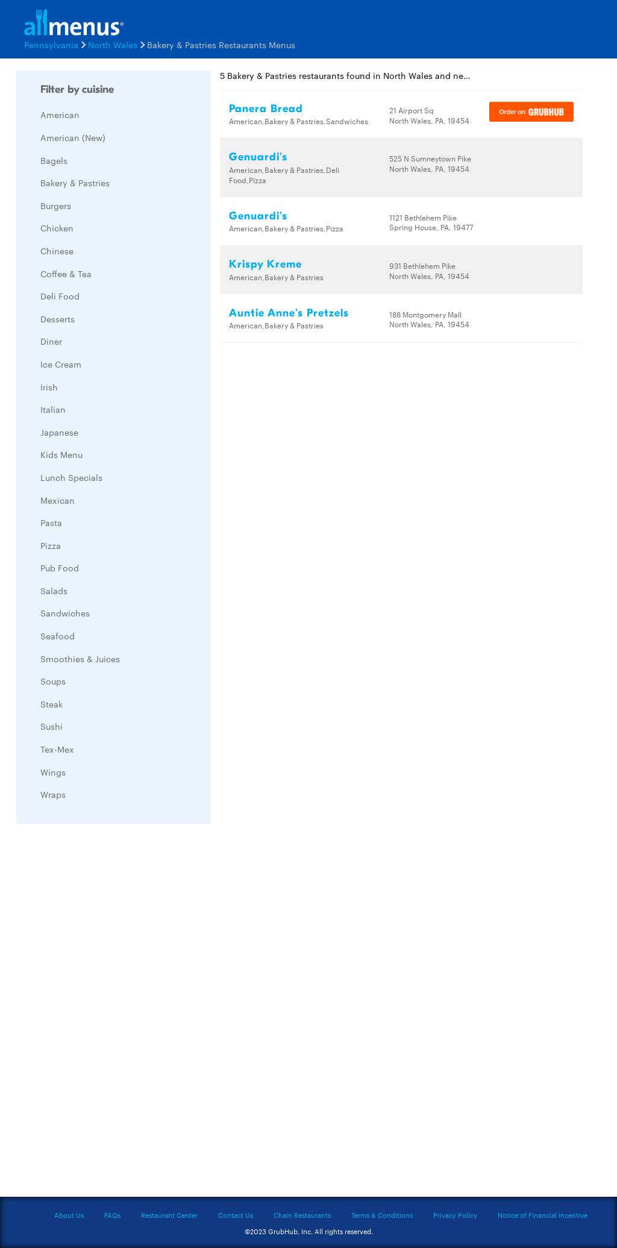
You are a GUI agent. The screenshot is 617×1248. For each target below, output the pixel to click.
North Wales (112, 44)
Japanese (59, 432)
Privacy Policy (455, 1215)
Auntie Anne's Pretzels (289, 313)
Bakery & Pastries (75, 183)
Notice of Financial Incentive (542, 1215)
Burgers (55, 205)
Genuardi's (258, 157)
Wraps (53, 794)
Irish (49, 387)
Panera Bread (266, 108)
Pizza (50, 545)
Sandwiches (65, 613)
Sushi (51, 726)
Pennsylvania (51, 44)
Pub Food (59, 568)
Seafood (57, 636)
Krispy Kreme (265, 264)
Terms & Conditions (382, 1215)
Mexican (57, 500)
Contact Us (235, 1215)
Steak (51, 704)
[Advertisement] (106, 1013)
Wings (53, 772)
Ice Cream (60, 364)
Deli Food (60, 296)
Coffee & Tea (66, 274)
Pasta (51, 522)
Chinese (57, 251)
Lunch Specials (71, 477)
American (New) (72, 137)
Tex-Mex (57, 749)
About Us (69, 1215)
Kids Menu (61, 454)
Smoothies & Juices (80, 659)
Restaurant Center (169, 1215)
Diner (51, 341)
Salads (53, 591)
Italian (53, 409)
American (60, 114)
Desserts (57, 319)
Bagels (53, 160)
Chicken (57, 228)
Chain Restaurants (302, 1215)
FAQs (112, 1215)
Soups (53, 681)
